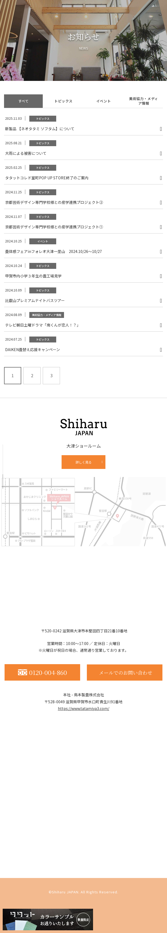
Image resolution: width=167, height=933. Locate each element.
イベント (103, 101)
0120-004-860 (42, 672)
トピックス (63, 101)
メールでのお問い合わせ (125, 672)
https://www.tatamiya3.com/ (83, 708)
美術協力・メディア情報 (143, 101)
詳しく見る (84, 462)
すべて (23, 101)
